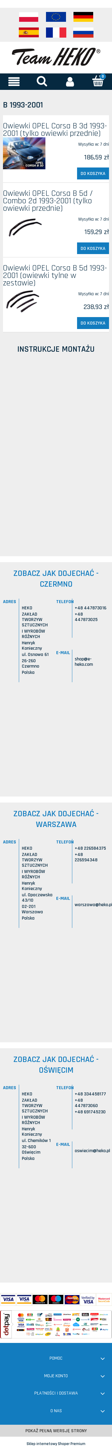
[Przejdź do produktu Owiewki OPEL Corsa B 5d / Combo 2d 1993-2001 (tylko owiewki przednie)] (24, 227)
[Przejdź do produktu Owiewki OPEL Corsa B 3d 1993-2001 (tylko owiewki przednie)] (24, 153)
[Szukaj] (42, 81)
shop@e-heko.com (84, 662)
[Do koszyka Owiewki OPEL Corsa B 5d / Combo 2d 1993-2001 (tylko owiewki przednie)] (93, 248)
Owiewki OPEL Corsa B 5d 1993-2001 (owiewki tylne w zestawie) (55, 275)
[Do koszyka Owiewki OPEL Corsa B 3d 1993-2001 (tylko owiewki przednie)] (93, 173)
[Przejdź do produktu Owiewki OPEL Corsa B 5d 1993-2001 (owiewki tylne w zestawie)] (24, 302)
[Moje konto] (70, 81)
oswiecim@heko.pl (92, 1151)
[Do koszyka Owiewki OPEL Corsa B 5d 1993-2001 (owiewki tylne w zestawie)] (93, 323)
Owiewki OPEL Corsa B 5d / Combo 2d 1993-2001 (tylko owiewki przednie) (48, 201)
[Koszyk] (98, 81)
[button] (14, 81)
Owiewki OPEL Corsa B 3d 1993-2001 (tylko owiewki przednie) (55, 130)
